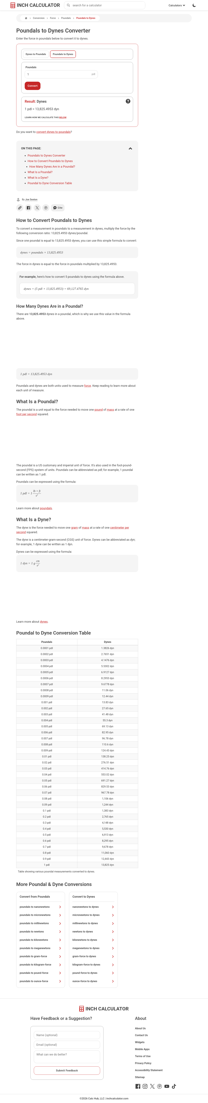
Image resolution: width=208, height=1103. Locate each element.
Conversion (39, 18)
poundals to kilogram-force (41, 964)
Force (53, 18)
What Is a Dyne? (38, 177)
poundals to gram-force (41, 956)
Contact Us (141, 1035)
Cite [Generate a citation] (58, 208)
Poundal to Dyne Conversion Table (50, 183)
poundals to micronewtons (41, 915)
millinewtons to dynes (93, 923)
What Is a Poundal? (40, 172)
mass (110, 409)
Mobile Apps (142, 1049)
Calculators (177, 5)
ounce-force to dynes (93, 981)
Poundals (66, 18)
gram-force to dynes (93, 956)
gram (74, 527)
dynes (44, 621)
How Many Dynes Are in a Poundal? (52, 166)
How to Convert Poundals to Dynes (50, 161)
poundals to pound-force (41, 972)
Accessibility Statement (149, 1070)
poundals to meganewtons (41, 948)
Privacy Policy (143, 1063)
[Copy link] (19, 207)
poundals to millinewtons (41, 923)
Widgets (140, 1042)
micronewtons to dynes (93, 915)
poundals (46, 508)
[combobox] (109, 5)
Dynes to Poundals (36, 54)
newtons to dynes (93, 931)
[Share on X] (37, 207)
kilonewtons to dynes (93, 939)
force (87, 385)
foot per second (26, 414)
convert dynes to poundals (53, 132)
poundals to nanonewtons (41, 906)
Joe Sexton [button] (31, 199)
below (62, 117)
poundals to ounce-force (41, 981)
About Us (140, 1028)
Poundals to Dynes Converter (46, 155)
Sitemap (140, 1077)
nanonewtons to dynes (93, 906)
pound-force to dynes (93, 972)
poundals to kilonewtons (41, 939)
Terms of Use (143, 1056)
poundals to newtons (41, 931)
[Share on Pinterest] (45, 207)
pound (99, 409)
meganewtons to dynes (93, 948)
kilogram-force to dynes (93, 964)
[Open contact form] (128, 101)
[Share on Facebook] (28, 207)
